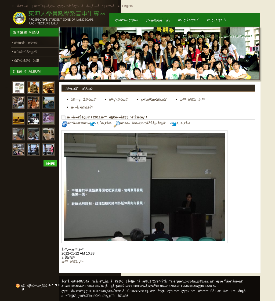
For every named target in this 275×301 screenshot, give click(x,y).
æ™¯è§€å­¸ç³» (45, 6)
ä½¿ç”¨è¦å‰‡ (114, 296)
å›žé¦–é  (24, 6)
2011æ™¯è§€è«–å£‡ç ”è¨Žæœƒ (119, 117)
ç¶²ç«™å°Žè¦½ (68, 6)
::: (13, 6)
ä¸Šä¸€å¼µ (102, 123)
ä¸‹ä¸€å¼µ (181, 123)
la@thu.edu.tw (206, 286)
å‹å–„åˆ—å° (92, 6)
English (127, 6)
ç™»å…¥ (113, 6)
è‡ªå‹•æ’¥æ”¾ (75, 123)
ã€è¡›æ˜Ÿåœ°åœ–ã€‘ (226, 281)
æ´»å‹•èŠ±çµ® (78, 117)
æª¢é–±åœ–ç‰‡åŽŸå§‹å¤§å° (141, 123)
